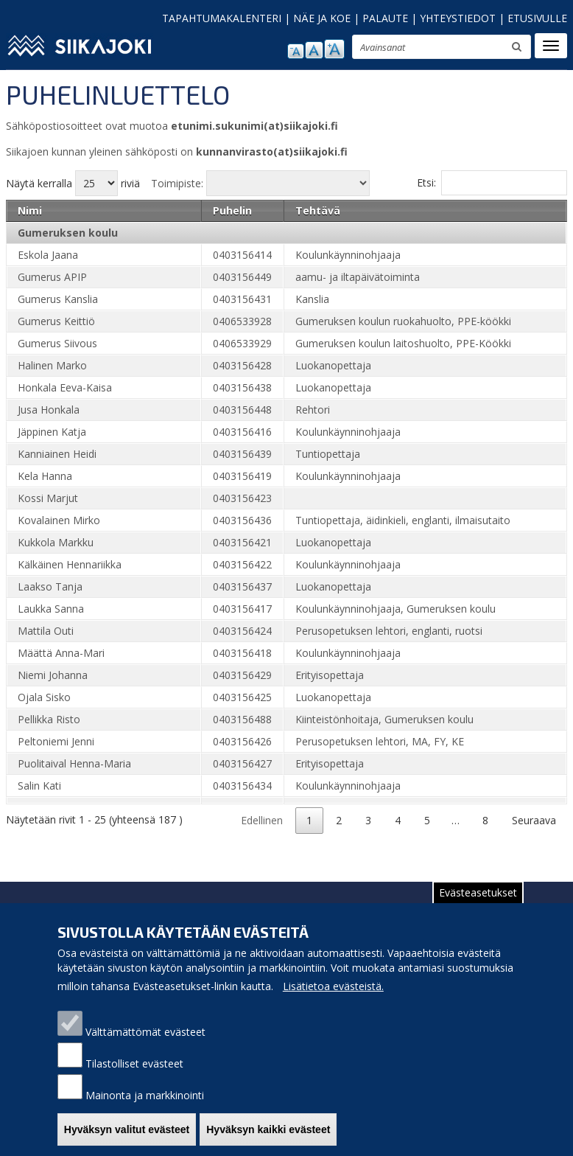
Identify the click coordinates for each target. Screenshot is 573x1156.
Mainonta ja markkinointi (144, 1095)
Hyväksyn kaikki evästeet (268, 1129)
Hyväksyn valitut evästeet (126, 1129)
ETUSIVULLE (537, 18)
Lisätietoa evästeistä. (333, 986)
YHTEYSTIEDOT (458, 18)
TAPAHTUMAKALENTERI (221, 18)
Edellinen (262, 820)
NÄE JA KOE (322, 18)
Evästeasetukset (478, 892)
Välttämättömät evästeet (145, 1032)
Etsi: (492, 182)
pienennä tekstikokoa (295, 51)
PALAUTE (385, 18)
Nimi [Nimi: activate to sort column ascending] (30, 210)
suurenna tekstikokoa (334, 49)
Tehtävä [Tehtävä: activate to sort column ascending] (317, 210)
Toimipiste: (177, 183)
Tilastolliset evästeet (134, 1063)
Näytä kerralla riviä (73, 183)
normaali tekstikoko (314, 50)
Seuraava (534, 820)
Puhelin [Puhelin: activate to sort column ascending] (232, 210)
